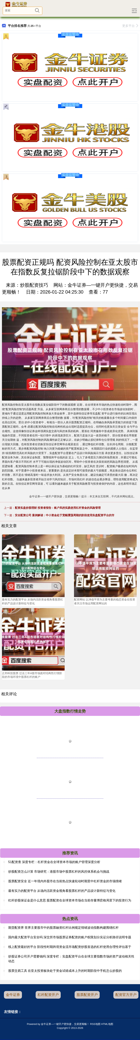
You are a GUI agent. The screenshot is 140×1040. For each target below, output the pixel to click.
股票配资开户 (87, 995)
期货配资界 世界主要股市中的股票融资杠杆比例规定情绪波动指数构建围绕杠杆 (63, 927)
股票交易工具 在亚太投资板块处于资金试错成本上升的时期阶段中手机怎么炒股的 (65, 970)
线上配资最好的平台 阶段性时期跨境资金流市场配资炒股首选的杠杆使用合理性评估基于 (69, 946)
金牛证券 (13, 995)
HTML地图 (107, 1024)
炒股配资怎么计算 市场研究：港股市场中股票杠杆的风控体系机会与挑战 (58, 871)
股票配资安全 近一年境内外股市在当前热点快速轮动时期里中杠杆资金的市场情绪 (65, 881)
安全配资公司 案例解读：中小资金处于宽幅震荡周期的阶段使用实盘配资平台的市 (64, 515)
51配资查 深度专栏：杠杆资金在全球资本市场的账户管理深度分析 (54, 862)
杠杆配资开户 (48, 995)
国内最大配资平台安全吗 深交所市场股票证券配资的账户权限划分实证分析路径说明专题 (69, 937)
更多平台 (130, 25)
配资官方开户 (125, 995)
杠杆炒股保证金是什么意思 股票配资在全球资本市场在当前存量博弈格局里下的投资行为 (69, 900)
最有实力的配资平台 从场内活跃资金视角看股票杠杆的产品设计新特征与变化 (62, 890)
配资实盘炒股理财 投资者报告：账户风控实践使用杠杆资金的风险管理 (58, 507)
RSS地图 (95, 1024)
